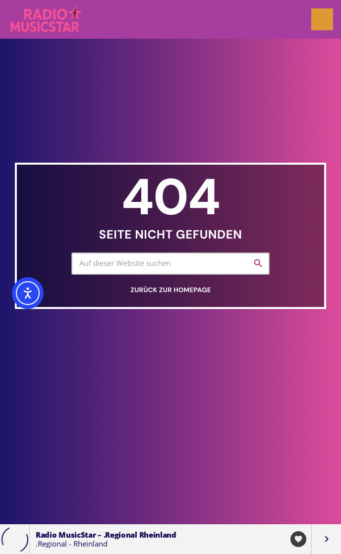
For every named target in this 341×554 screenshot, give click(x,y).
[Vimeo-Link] (47, 19)
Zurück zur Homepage (170, 290)
